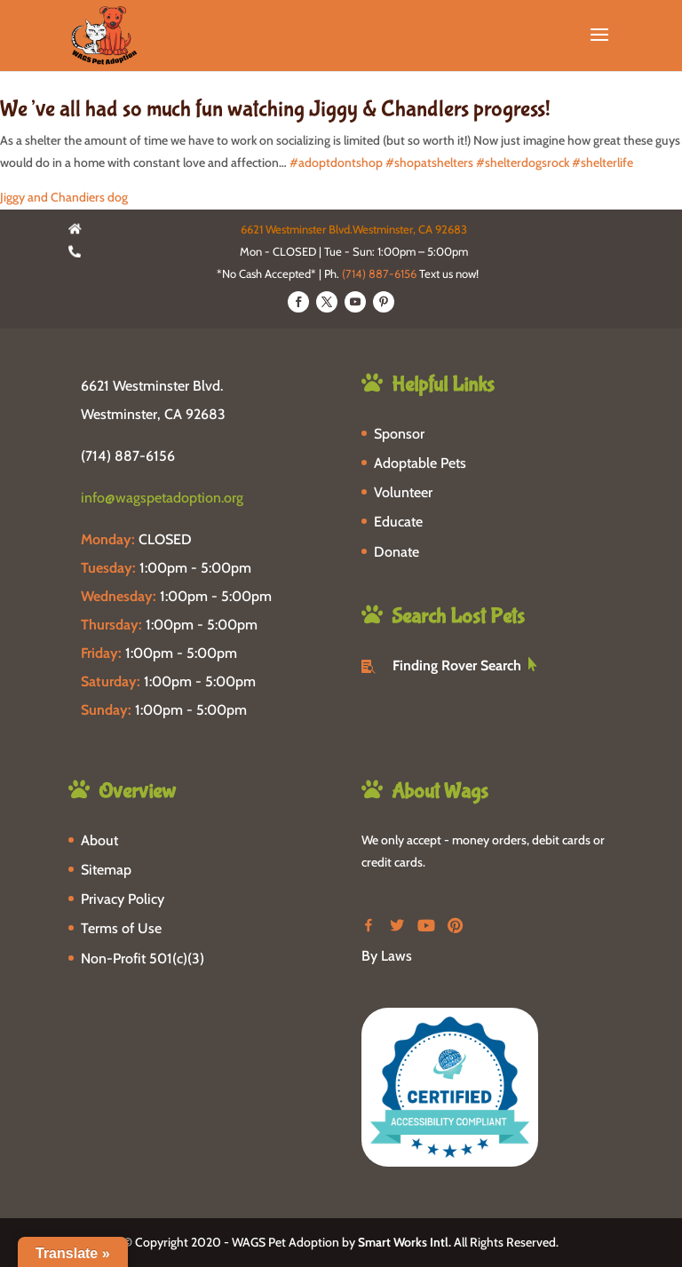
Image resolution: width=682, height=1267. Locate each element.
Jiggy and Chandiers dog (64, 197)
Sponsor (399, 433)
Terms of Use (121, 928)
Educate (398, 521)
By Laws (386, 955)
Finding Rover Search (457, 665)
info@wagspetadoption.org (162, 497)
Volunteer (403, 492)
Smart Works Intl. (404, 1242)
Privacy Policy (122, 899)
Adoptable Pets (420, 463)
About (99, 840)
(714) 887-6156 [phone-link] (128, 455)
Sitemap (106, 869)
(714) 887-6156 (379, 273)
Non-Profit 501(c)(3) (142, 958)
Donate (396, 551)
